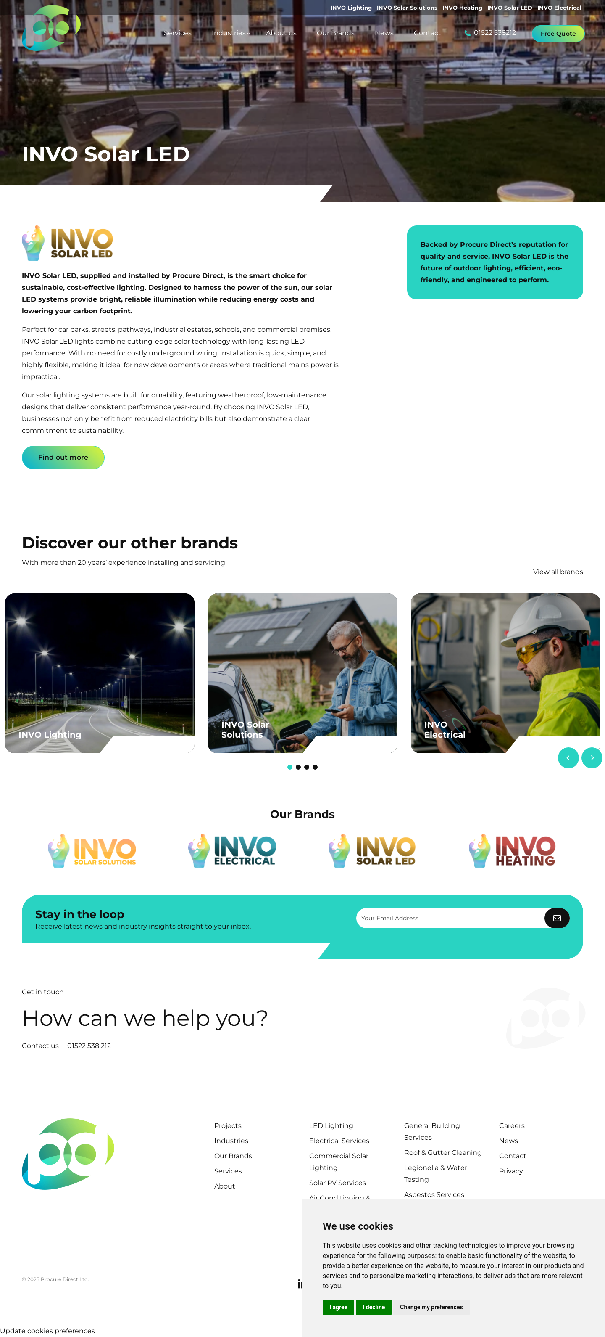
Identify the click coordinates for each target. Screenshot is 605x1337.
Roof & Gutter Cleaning (443, 1153)
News (508, 1141)
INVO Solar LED (509, 7)
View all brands (558, 572)
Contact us (40, 1046)
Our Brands (233, 1156)
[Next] (591, 757)
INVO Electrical (559, 7)
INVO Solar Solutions (407, 7)
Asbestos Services (434, 1195)
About (224, 1186)
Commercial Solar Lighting (338, 1162)
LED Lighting (331, 1126)
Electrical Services (339, 1141)
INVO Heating (462, 7)
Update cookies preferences (47, 1331)
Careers (512, 1126)
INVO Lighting (351, 7)
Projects (228, 1126)
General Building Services (432, 1131)
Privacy (511, 1171)
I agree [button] (338, 1307)
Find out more (63, 457)
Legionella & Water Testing (435, 1173)
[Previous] (568, 757)
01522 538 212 (89, 1046)
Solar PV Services (337, 1183)
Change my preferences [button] (431, 1307)
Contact (512, 1156)
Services (228, 1171)
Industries (231, 1141)
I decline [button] (374, 1307)
